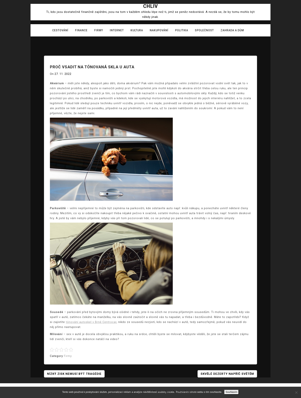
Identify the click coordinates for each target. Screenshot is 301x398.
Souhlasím (231, 392)
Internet (117, 30)
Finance (81, 30)
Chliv (150, 6)
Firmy (98, 30)
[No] (296, 392)
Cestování (60, 30)
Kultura (137, 30)
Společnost (204, 30)
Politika (181, 30)
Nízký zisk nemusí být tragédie (74, 374)
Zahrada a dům (232, 30)
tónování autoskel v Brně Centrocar (91, 322)
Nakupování (159, 30)
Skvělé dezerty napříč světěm (227, 374)
